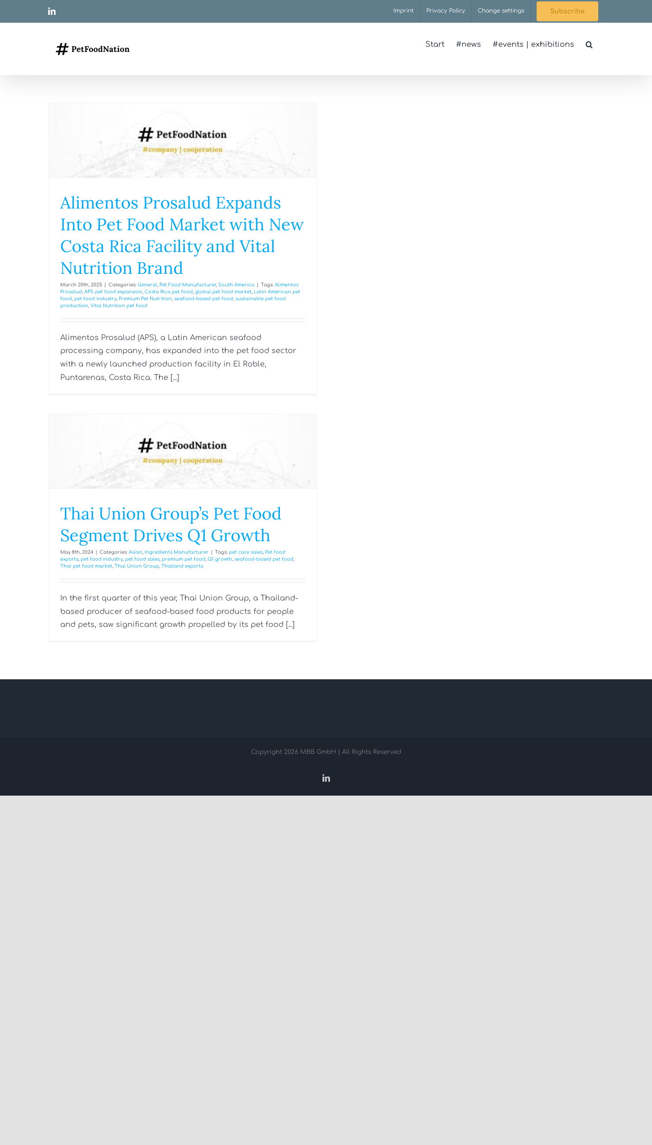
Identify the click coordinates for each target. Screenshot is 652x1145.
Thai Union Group (136, 566)
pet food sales (142, 559)
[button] (589, 44)
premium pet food (183, 559)
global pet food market (223, 291)
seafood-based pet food (203, 298)
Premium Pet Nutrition (145, 298)
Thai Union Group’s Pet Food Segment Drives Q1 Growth (171, 524)
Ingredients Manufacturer (177, 552)
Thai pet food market (86, 566)
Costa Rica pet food (169, 291)
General (147, 284)
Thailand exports (182, 566)
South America (236, 284)
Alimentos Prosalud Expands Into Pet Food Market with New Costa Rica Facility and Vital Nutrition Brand (182, 235)
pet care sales (246, 552)
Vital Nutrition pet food (118, 305)
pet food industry (95, 298)
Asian (135, 552)
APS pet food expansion (113, 291)
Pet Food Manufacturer (187, 284)
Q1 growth (220, 559)
